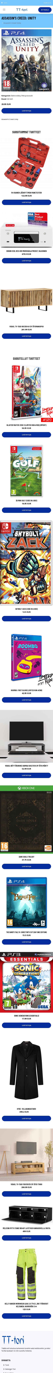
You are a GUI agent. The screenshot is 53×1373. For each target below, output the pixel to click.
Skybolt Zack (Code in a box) (26, 609)
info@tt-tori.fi (47, 3)
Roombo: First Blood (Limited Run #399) (26, 690)
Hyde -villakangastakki (26, 1109)
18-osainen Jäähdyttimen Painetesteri (26, 192)
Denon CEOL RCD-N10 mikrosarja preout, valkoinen (26, 251)
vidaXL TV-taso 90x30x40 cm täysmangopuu (26, 326)
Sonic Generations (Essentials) (26, 1015)
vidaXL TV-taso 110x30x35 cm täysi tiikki (26, 1184)
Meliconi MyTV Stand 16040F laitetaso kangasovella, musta (26, 1228)
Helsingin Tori (10, 1369)
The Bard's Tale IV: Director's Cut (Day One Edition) (26, 932)
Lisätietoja (26, 111)
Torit (7, 1365)
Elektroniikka (16, 96)
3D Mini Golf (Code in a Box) (26, 500)
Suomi (5, 3)
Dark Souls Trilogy (26, 857)
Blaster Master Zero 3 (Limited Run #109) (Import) (26, 425)
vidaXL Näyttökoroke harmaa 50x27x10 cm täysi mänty (26, 765)
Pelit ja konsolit (27, 96)
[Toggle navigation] (4, 9)
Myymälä (45, 10)
